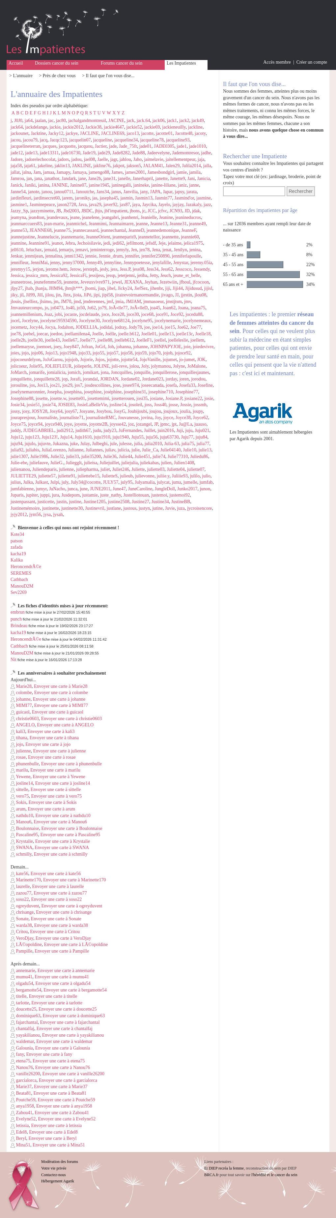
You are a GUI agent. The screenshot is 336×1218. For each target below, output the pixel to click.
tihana (19, 737)
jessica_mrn (37, 275)
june (84, 488)
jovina (147, 417)
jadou (76, 159)
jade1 (181, 146)
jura (55, 495)
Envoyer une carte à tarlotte (56, 1002)
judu (97, 430)
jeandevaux (57, 217)
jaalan (40, 120)
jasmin (126, 198)
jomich (74, 372)
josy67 (71, 411)
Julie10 (189, 449)
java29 (95, 204)
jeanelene (90, 217)
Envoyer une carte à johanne (59, 699)
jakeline (45, 165)
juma (176, 482)
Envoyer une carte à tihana (54, 737)
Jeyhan (151, 282)
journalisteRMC (101, 417)
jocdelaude (89, 314)
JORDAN (109, 379)
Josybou (103, 411)
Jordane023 (152, 379)
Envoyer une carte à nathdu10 (63, 815)
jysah (58, 514)
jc (143, 210)
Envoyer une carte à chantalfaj (65, 1028)
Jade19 (89, 152)
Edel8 (19, 1132)
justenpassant (23, 501)
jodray (120, 327)
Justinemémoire (25, 508)
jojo (25, 352)
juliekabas (149, 462)
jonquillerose (165, 372)
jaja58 (16, 165)
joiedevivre (203, 346)
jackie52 (134, 127)
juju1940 (121, 437)
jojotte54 (129, 359)
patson (17, 540)
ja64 (29, 120)
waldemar (22, 1041)
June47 (119, 488)
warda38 (21, 925)
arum (18, 809)
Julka (28, 482)
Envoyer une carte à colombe (61, 692)
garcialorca (24, 1080)
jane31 (109, 178)
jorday (171, 379)
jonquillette (21, 379)
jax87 (125, 204)
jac (50, 120)
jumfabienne (22, 488)
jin (58, 294)
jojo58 (126, 352)
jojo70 (155, 352)
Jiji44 (178, 288)
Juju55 (137, 437)
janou (47, 191)
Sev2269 (19, 592)
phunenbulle (25, 763)
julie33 (72, 456)
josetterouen (123, 398)
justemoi (159, 495)
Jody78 (135, 327)
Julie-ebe (19, 462)
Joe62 (182, 327)
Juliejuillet (109, 462)
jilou (49, 294)
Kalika (17, 560)
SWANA (21, 847)
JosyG (119, 411)
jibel (111, 288)
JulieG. (57, 462)
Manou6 (21, 821)
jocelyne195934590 (58, 320)
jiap (101, 288)
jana (38, 178)
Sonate (20, 918)
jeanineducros (188, 217)
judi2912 (65, 430)
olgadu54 (22, 983)
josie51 (33, 404)
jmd (77, 301)
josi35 (142, 398)
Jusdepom (70, 495)
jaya (136, 204)
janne (194, 185)
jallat (15, 172)
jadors (63, 159)
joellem (197, 340)
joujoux (170, 411)
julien (166, 462)
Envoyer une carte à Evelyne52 (67, 1118)
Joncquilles (121, 372)
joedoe (56, 333)
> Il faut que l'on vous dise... (108, 75)
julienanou (20, 469)
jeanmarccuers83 (26, 223)
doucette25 (23, 1009)
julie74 (159, 456)
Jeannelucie (48, 236)
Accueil (16, 63)
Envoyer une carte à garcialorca (68, 1080)
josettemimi (98, 398)
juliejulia (129, 462)
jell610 (17, 249)
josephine (93, 391)
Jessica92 (59, 275)
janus (116, 191)
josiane (156, 398)
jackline (195, 127)
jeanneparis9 (124, 236)
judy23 (109, 430)
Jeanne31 (178, 223)
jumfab (206, 482)
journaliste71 (72, 417)
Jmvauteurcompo (26, 307)
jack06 (158, 120)
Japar (167, 191)
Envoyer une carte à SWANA (62, 847)
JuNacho (57, 488)
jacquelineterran (25, 146)
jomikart (90, 372)
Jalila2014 (191, 165)
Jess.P (125, 269)
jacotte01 (164, 133)
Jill (40, 294)
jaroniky (82, 198)
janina (43, 185)
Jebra (70, 243)
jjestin (186, 294)
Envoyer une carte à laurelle (58, 886)
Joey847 (71, 346)
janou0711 (63, 191)
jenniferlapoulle (186, 256)
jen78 (144, 249)
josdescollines (98, 385)
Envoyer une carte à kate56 (56, 873)
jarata (191, 191)
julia (138, 443)
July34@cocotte (86, 482)
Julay (85, 443)
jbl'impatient (115, 210)
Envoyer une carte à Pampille (62, 951)
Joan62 (169, 307)
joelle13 (166, 333)
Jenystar (180, 262)
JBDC (87, 210)
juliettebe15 (88, 475)
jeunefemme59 (47, 282)
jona (105, 372)
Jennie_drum (111, 256)
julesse (125, 443)
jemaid (50, 249)
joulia (185, 411)
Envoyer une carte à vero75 (56, 796)
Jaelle (103, 159)
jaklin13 (62, 165)
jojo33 (84, 352)
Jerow (75, 269)
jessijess (96, 275)
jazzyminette (42, 210)
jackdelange (36, 127)
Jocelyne (30, 320)
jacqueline (102, 139)
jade (113, 146)
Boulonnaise (25, 828)
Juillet (149, 430)
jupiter (32, 495)
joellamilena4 (77, 333)
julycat (163, 482)
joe (147, 327)
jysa (47, 514)
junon (205, 488)
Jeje (162, 243)
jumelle (190, 482)
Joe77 (195, 327)
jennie (91, 256)
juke (74, 443)
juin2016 (165, 430)
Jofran (87, 346)
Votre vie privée (53, 1168)
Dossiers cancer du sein (56, 63)
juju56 (152, 437)
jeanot (57, 243)
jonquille (142, 372)
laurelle (20, 886)
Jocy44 (36, 327)
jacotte (147, 133)
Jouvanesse (128, 417)
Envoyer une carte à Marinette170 (74, 879)
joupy (198, 411)
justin (61, 501)
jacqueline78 (152, 139)
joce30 (132, 314)
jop (65, 379)
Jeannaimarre (121, 223)
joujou (155, 411)
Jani (191, 178)
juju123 (32, 437)
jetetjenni (126, 275)
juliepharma (87, 469)
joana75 (198, 307)
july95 (126, 482)
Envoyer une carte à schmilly (61, 854)
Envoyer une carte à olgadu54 (63, 983)
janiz (182, 185)
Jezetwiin (168, 282)
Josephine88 (22, 398)
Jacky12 (55, 133)
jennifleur (19, 262)
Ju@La (185, 424)
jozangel (144, 424)
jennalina (53, 256)
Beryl (18, 1138)
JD (187, 210)
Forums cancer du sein (121, 63)
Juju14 (66, 437)
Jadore (17, 159)
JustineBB (180, 501)
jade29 (104, 152)
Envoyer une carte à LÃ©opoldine (76, 944)
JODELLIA (87, 327)
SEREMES (21, 573)
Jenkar (16, 256)
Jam (37, 172)
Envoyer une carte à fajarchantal (70, 1022)
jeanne (142, 223)
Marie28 (21, 686)
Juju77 (187, 437)
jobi (58, 314)
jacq (43, 139)
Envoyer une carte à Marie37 (60, 1086)
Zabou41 (21, 1112)
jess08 (138, 269)
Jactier (101, 146)
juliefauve (39, 462)
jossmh (200, 404)
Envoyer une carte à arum (51, 809)
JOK (201, 359)
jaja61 (29, 165)
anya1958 (22, 1106)
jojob (168, 352)
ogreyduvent (25, 905)
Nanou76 (22, 1067)
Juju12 (17, 437)
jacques (49, 146)
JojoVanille (150, 359)
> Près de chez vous (57, 75)
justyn (144, 508)
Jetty (154, 275)
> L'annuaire (21, 75)
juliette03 (156, 469)
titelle (18, 996)
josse (173, 404)
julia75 (188, 443)
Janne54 (18, 191)
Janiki (30, 185)
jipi (97, 294)
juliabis (32, 449)
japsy (179, 191)
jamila (195, 172)
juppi (45, 495)
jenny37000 (73, 262)
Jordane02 (130, 379)
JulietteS (110, 475)
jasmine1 (19, 204)
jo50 (81, 307)
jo (46, 307)
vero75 (20, 796)
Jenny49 (94, 262)
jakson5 (133, 165)
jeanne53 (19, 230)
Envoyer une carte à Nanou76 (62, 1067)
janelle (124, 178)
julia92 (17, 449)
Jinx (66, 294)
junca (72, 488)
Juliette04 (175, 469)
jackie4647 (114, 127)
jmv (187, 301)
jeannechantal (113, 230)
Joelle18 (203, 333)
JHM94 (56, 288)
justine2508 (118, 501)
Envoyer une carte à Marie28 (60, 686)
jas (95, 198)
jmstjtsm (174, 301)
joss (148, 404)
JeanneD (136, 230)
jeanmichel (76, 223)
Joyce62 (200, 417)
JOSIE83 (66, 404)
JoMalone (196, 366)
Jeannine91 (38, 243)
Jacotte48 (183, 133)
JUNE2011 (100, 488)
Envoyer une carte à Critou (55, 931)
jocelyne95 (142, 320)
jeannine (18, 243)
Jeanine (166, 217)
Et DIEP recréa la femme (224, 1168)
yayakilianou (25, 1035)
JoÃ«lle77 (118, 307)
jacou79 (30, 139)
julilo (195, 475)
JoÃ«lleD (139, 307)
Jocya (50, 327)
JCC (151, 210)
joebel (28, 333)
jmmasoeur (153, 301)
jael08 (89, 159)
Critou (19, 931)
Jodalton (65, 327)
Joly (145, 366)
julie (135, 449)
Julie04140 (170, 449)
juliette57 (47, 475)
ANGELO (23, 724)
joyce (168, 417)
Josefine (205, 385)
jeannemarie (72, 236)
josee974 (131, 385)
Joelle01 (148, 333)
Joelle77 (87, 340)
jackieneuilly (173, 127)
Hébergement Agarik (57, 1181)
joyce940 (53, 424)
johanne (140, 346)
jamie (182, 172)
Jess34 (153, 269)
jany (144, 191)
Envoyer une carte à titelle (53, 996)
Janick (16, 185)
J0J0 (18, 120)
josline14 (117, 404)
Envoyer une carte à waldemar (64, 1041)
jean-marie (54, 223)
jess (113, 269)
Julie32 (57, 456)
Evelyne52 (23, 1118)
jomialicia (56, 372)
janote (33, 191)
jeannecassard (85, 230)
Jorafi (75, 379)
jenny (55, 262)
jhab (29, 288)
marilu (19, 770)
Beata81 (21, 1093)
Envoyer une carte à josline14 (62, 783)
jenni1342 (74, 256)
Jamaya (79, 172)
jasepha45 (108, 198)
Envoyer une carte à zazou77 (60, 893)
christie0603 (25, 718)
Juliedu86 (199, 456)
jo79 (102, 307)
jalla (207, 165)
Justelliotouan (136, 495)
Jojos (100, 359)
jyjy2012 (19, 514)
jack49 (197, 120)
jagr (113, 159)
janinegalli (121, 185)
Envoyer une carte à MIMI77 (61, 705)
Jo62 (91, 307)
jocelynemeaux (197, 320)
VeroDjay (22, 938)
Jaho (137, 159)
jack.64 (143, 120)
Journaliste (47, 417)
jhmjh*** (74, 288)
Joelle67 (69, 340)
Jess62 (167, 269)
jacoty (200, 133)
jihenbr (156, 288)
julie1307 (19, 456)
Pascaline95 (24, 834)
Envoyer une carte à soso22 (56, 899)
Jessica (17, 275)
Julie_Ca (150, 449)
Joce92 (176, 314)
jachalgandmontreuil (87, 120)
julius (16, 482)
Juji (179, 430)
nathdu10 (22, 815)
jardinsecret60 (47, 198)
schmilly (21, 854)
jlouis (16, 301)
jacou (15, 139)
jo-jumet (187, 359)
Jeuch (165, 275)
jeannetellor (149, 236)
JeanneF (189, 230)
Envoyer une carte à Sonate (56, 918)
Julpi (54, 482)
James (117, 172)
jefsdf (151, 243)
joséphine (113, 391)
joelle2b (18, 340)
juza (181, 508)
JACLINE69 (113, 133)
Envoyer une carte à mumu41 (62, 976)
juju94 (16, 443)
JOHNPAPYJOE (165, 346)
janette (161, 178)
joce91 (162, 314)
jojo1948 (68, 352)
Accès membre (277, 62)
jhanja (40, 288)
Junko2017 (187, 488)
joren (184, 379)
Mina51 (20, 1144)
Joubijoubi (137, 411)
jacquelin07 (80, 139)
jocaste (70, 314)
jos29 (67, 385)
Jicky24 (125, 288)
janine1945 (99, 185)
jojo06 (37, 352)
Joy (158, 417)
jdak (196, 210)
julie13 (205, 449)
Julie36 (110, 456)
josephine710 (161, 391)
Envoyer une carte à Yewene (59, 776)
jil (22, 294)
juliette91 (66, 475)
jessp (110, 275)
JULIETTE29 (23, 475)
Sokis (18, 802)
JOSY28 (39, 411)
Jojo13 (51, 352)
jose (116, 385)
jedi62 (118, 243)
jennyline (112, 262)
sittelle (19, 789)
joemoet (44, 346)
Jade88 (138, 152)
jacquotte (67, 146)
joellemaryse (22, 346)
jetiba (142, 275)
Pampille (21, 951)
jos (32, 385)
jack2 (184, 120)
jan (29, 178)
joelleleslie (178, 340)
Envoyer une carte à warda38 (61, 925)
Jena (156, 249)
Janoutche (85, 191)
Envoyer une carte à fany (49, 1054)
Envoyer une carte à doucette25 (68, 1009)
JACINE (116, 120)
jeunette (71, 282)
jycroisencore (199, 508)
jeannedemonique (163, 230)
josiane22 (193, 398)
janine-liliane (163, 185)
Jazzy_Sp (19, 210)
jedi (106, 243)
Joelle (97, 333)
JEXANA (133, 282)
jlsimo (45, 301)
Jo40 (70, 307)
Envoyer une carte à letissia (56, 1125)
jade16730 (70, 152)
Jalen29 (173, 165)
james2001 (135, 172)
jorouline (19, 385)
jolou (134, 366)
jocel (15, 320)
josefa (171, 385)
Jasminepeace (42, 204)
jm (56, 301)
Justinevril (94, 508)
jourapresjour (23, 417)
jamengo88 (99, 172)
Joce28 (117, 314)
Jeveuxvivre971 (95, 282)
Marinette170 (26, 879)
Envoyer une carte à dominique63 (73, 1015)
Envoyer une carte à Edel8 (53, 1132)
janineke (141, 185)
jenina (195, 249)
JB (58, 210)
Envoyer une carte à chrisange (64, 912)
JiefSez (141, 288)
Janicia (203, 178)
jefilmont (134, 243)
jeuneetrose (21, 282)
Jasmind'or (184, 198)
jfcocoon (201, 282)
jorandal (90, 379)
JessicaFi (78, 275)
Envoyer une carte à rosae (52, 757)
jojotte (113, 359)
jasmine (203, 198)
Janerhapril (142, 178)
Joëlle (110, 333)
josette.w (58, 398)
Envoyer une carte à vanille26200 (73, 1073)
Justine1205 (95, 501)
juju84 (202, 437)
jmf (110, 301)
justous (129, 508)
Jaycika (149, 204)
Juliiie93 (179, 475)
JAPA (155, 191)
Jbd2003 (71, 210)
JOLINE (101, 366)
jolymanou (161, 366)
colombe (21, 692)
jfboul (184, 282)
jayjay (177, 204)
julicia (123, 449)
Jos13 (42, 385)
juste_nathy (110, 495)
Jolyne (179, 366)
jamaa (48, 172)
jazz (207, 204)
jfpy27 (17, 288)
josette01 (77, 398)
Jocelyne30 (89, 320)
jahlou (125, 159)
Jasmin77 (163, 198)
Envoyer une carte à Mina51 (59, 1144)
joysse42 (118, 424)
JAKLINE (81, 165)
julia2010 (153, 443)
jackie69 (152, 127)
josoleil (135, 404)
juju (188, 430)
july (65, 482)
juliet (105, 469)
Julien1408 (184, 462)
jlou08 (200, 294)
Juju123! (50, 437)
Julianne (75, 449)
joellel (160, 340)
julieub (126, 475)
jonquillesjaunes (194, 372)
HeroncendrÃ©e (26, 566)
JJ (177, 294)
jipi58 (107, 294)
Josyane (86, 411)
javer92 (110, 204)
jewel (117, 282)
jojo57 (113, 352)
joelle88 (105, 340)
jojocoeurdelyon (26, 359)
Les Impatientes (181, 63)
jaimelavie (153, 159)
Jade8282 (121, 152)
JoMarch (19, 372)
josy (25, 411)
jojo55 (98, 352)
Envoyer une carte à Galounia (62, 1048)
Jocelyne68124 (116, 320)
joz (131, 424)
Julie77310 (178, 456)
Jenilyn (180, 249)
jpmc (164, 424)
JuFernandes (130, 430)
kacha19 (18, 553)
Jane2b (94, 178)
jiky (14, 294)
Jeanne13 (158, 223)
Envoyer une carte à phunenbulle (71, 763)
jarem (67, 198)
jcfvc (162, 210)
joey (57, 346)
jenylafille (161, 262)
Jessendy (202, 269)
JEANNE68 (41, 230)
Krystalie (22, 841)
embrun (18, 612)
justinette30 (72, 508)
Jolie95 (35, 366)
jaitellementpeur (180, 159)
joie (186, 346)
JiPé (87, 294)
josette (42, 398)
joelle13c (184, 333)
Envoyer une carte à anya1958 (64, 1106)
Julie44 (125, 456)
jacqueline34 (126, 139)
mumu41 (21, 976)
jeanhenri (129, 217)
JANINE (59, 185)
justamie (90, 495)
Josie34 (17, 404)
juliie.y (163, 475)
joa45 (155, 307)
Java (82, 204)
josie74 (48, 404)
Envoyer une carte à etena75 (59, 1060)
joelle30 (35, 340)
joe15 (170, 327)
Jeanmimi (97, 223)
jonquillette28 (47, 379)
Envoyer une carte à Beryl (53, 1138)
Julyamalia (145, 482)
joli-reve (119, 366)
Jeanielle (149, 217)
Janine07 (78, 185)
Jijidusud (193, 288)
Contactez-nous (53, 1174)
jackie (54, 127)
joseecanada (152, 385)
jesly (104, 269)
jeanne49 (197, 223)
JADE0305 (164, 146)
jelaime (174, 243)
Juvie (170, 508)
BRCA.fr (211, 1174)
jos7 (78, 385)
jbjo (98, 210)
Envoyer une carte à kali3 (51, 731)
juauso (200, 424)
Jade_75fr (128, 146)
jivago (167, 294)
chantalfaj (22, 1028)
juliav (110, 449)
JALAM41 (153, 165)
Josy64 (56, 411)
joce (105, 314)
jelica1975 (193, 243)
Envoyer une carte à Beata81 (59, 1093)
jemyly (122, 249)
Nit (13, 659)
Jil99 (30, 294)
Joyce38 (183, 417)
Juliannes (94, 449)
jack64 (17, 127)
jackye (72, 133)
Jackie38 (93, 127)
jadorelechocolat (40, 159)
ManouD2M (22, 586)
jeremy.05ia (201, 262)
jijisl (208, 288)
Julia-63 (171, 443)
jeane (75, 217)
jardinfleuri (21, 198)
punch (16, 619)
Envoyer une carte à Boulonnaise (72, 828)
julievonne (144, 475)
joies (15, 352)
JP (156, 424)
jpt (174, 424)
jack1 (172, 120)
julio (206, 475)
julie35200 (91, 456)
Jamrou (17, 178)
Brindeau (19, 625)
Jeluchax (34, 249)
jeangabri (110, 217)
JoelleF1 (144, 340)
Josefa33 (187, 385)
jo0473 (56, 307)
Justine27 (140, 501)
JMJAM (133, 301)
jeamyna (18, 217)
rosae (18, 757)
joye (68, 424)
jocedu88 (193, 314)
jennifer (132, 256)
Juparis (17, 495)
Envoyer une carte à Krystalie (62, 841)
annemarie (23, 970)
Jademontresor (185, 152)
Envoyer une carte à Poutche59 (66, 1099)
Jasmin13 (144, 198)
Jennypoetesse (137, 262)
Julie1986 (39, 456)
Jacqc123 (58, 139)
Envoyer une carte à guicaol (57, 712)
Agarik (243, 438)
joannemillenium (26, 314)
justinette (50, 508)
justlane (114, 508)
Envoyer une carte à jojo (47, 744)
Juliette (138, 469)
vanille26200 (25, 1073)
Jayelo (164, 204)
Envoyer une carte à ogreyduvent (71, 905)
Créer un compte (311, 62)
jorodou (198, 379)
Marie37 (21, 1086)
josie (209, 398)
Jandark (69, 178)
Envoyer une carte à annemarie (66, 970)
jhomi (90, 288)
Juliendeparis (44, 469)
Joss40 (160, 404)
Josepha (54, 391)
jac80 (61, 120)
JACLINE (89, 133)
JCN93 (175, 210)
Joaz (48, 314)
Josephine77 (186, 391)
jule (113, 443)
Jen (134, 249)
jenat (166, 249)
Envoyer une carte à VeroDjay (63, 938)
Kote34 (17, 534)
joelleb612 (124, 340)
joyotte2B (98, 424)
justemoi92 (179, 495)
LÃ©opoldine (26, 944)
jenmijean (34, 256)
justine (75, 501)
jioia (77, 294)
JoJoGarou (53, 359)
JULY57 (110, 482)
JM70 (66, 301)
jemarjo (66, 249)
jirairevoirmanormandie (137, 294)
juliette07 (196, 469)
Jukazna (60, 443)
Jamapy (63, 172)
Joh (111, 346)
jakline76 (101, 165)
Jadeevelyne (158, 152)
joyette (80, 424)
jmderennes (93, 301)
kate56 (19, 873)
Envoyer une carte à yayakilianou (73, 1035)
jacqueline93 (178, 139)
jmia (119, 301)
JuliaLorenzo (54, 449)
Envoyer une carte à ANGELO (65, 724)
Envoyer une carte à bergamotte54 (75, 990)
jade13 (31, 152)
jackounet (19, 133)
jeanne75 (62, 230)
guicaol (20, 712)
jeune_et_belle (186, 275)
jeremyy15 (20, 269)
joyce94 (35, 424)
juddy (16, 430)
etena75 (20, 1060)
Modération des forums (59, 1161)
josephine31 (135, 391)
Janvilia (130, 191)
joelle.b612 (128, 333)
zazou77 (21, 893)
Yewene (20, 776)
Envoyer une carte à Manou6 (60, 821)
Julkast (41, 482)
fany (17, 1054)
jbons (135, 210)
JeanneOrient (98, 236)
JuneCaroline (140, 488)
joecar (42, 333)
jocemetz (19, 327)
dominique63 (25, 1015)
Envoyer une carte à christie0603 (71, 718)
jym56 (35, 514)
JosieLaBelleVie (92, 404)
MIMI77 (21, 705)
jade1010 (197, 146)
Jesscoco (183, 269)
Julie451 (142, 456)
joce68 (147, 314)
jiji (167, 288)
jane (82, 178)
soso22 (20, 899)
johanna (123, 346)
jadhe (206, 152)
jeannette (170, 236)
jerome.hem (57, 269)
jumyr (41, 488)
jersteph (90, 269)
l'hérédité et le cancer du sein (274, 1174)
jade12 (17, 152)
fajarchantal (24, 1022)
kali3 (18, 731)
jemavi (81, 249)
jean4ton (36, 217)
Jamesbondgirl (160, 172)
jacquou (85, 146)
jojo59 (141, 352)
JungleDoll (165, 488)
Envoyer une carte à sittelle (56, 789)
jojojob (71, 359)
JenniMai (39, 262)
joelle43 (52, 340)
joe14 (157, 327)
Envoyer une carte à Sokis (53, 802)
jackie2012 (73, 127)
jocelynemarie (167, 320)
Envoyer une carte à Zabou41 (62, 1112)
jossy (15, 411)
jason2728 (66, 204)
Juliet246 (120, 469)
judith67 (83, 430)
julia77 (203, 443)
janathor (51, 178)
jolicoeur (19, 366)
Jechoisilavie (89, 243)
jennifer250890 (155, 256)
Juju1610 (82, 437)
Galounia (22, 1048)
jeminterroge (102, 249)
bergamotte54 (26, 990)
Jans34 (103, 191)
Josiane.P (173, 398)
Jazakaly (193, 204)
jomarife (36, 372)
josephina (73, 391)
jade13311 (49, 152)
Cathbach (19, 579)
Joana (183, 307)
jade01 (145, 146)
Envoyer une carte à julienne (59, 750)
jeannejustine (23, 236)
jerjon (38, 269)
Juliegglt (74, 462)
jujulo (30, 443)
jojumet (170, 359)
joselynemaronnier (28, 391)
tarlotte (20, 1002)
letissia (20, 1125)
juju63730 (169, 437)
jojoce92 (183, 352)
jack (130, 120)
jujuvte (44, 443)
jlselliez (30, 301)
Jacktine (38, 133)
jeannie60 (190, 236)
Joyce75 (18, 424)
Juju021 (202, 430)
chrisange (22, 912)
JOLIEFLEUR (58, 366)
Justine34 (160, 501)
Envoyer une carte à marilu (55, 770)
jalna (26, 172)
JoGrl (100, 346)
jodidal (106, 327)
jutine (157, 508)
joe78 (16, 333)
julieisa (90, 462)
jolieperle (82, 366)
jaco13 (132, 133)
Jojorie (86, 359)
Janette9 (177, 178)
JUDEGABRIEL (38, 430)
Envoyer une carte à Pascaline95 (70, 834)
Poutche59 (23, 1099)
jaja (201, 159)
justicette (46, 501)
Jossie (185, 404)
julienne (66, 469)
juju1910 (102, 437)
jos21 (55, 385)
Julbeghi (99, 443)
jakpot (118, 165)
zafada (17, 547)
